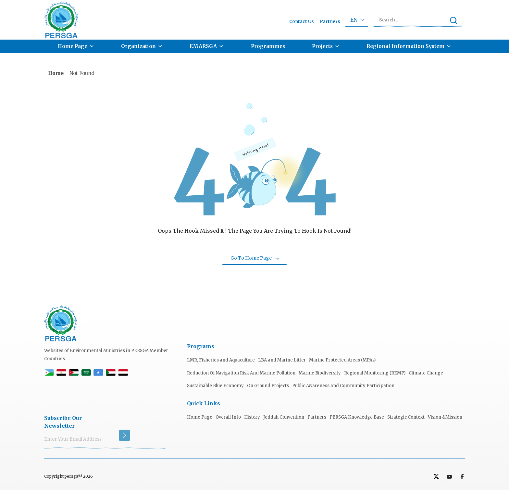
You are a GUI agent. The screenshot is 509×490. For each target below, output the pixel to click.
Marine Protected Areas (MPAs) (342, 360)
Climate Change (426, 373)
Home (56, 73)
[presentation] (93, 396)
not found (81, 73)
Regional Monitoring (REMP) (374, 373)
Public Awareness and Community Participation (343, 385)
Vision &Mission (445, 417)
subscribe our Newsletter (63, 422)
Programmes (268, 46)
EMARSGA (207, 46)
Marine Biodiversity (320, 373)
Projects (326, 46)
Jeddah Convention (283, 417)
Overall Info (228, 417)
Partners (330, 21)
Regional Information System (408, 46)
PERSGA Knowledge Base (356, 417)
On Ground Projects (268, 385)
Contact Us (301, 21)
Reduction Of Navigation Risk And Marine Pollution (241, 373)
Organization (142, 46)
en (353, 20)
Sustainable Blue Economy (215, 385)
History (252, 417)
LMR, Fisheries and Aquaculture (221, 360)
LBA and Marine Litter (282, 360)
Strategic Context (406, 417)
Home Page (76, 46)
